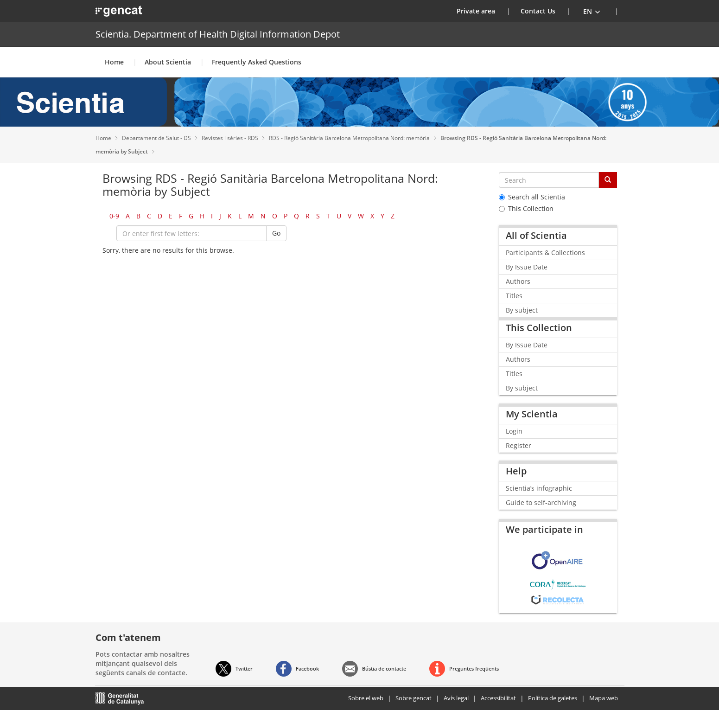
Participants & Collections (545, 252)
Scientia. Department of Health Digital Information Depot (217, 34)
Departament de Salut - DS (157, 138)
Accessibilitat (498, 698)
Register (518, 445)
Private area (482, 10)
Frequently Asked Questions (256, 62)
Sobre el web (365, 698)
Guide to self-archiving (541, 502)
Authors (518, 281)
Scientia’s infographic (539, 488)
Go (276, 233)
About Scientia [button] (168, 62)
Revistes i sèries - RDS (231, 138)
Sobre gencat (413, 698)
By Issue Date (526, 266)
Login (514, 431)
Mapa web (603, 698)
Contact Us (538, 10)
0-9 (114, 215)
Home (114, 62)
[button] (592, 11)
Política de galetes (552, 698)
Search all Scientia (532, 196)
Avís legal (456, 698)
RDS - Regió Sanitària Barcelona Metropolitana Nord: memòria (350, 138)
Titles (514, 295)
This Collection (526, 208)
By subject (522, 310)
